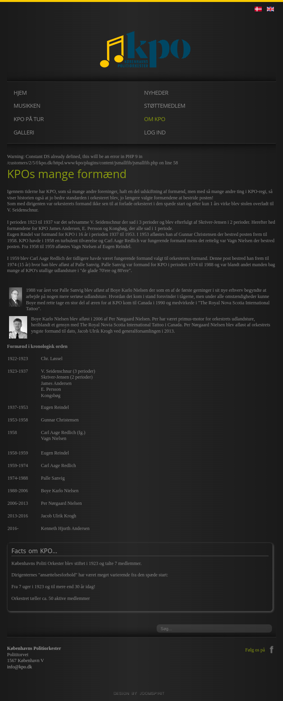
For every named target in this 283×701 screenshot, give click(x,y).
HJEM (20, 92)
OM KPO (154, 119)
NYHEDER (156, 92)
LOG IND (155, 132)
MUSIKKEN (27, 105)
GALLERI (24, 132)
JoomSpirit (141, 693)
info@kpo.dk (19, 667)
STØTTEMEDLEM (164, 105)
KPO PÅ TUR (29, 119)
